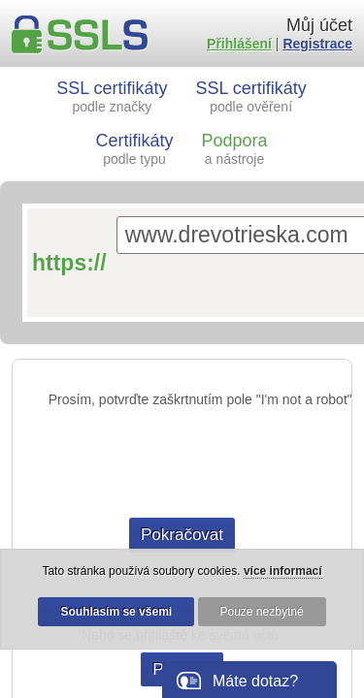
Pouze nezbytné (262, 612)
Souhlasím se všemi (116, 612)
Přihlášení (239, 43)
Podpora (234, 149)
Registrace (317, 43)
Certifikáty (135, 149)
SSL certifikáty (111, 96)
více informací (283, 571)
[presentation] (182, 462)
